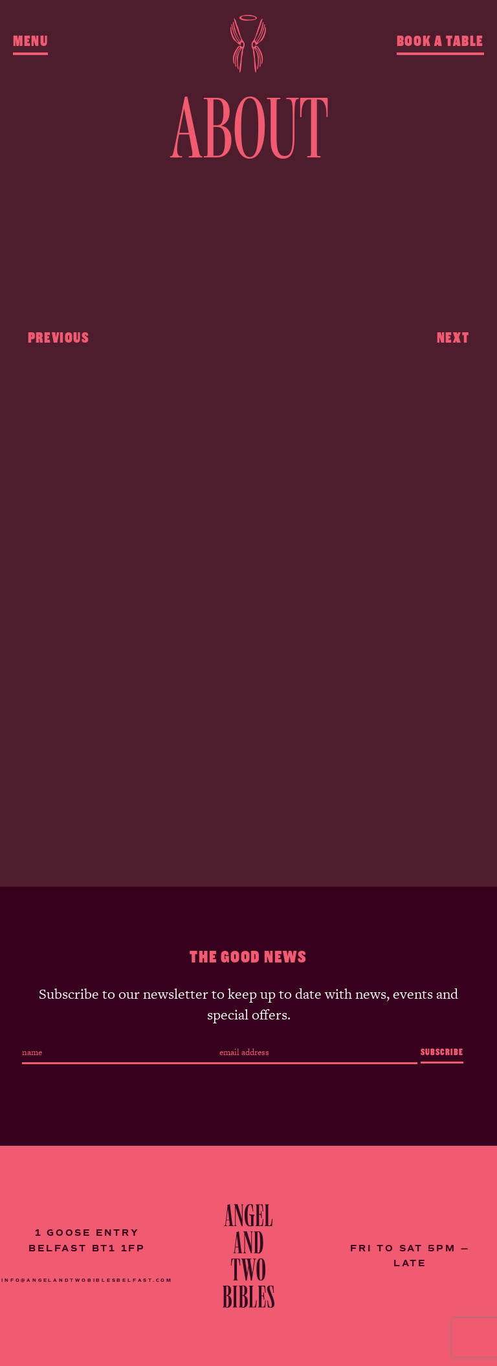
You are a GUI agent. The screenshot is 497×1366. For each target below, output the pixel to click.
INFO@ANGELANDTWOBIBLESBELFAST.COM (87, 1280)
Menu (30, 41)
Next (453, 335)
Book (440, 41)
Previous (59, 335)
